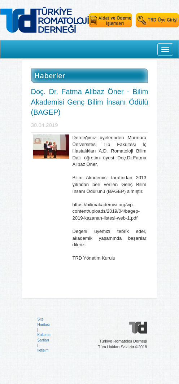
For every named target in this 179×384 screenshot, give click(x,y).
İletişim (43, 350)
